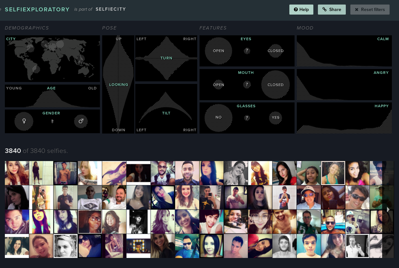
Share (331, 9)
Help (301, 9)
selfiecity (111, 9)
